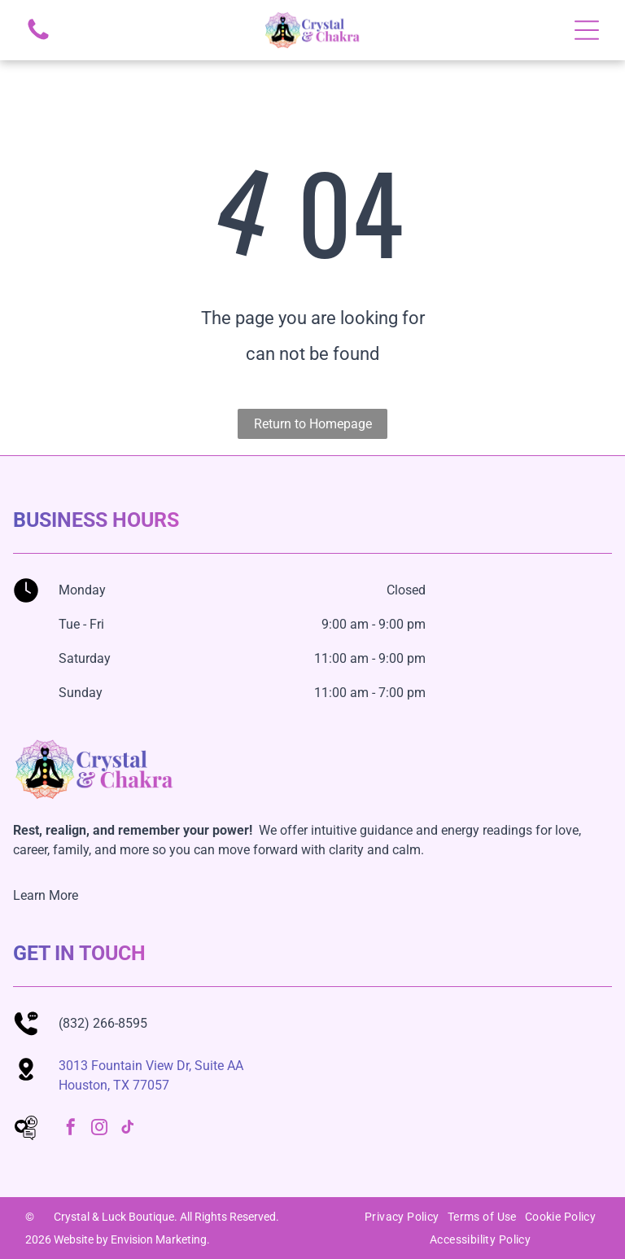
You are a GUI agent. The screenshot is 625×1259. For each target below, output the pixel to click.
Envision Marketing (159, 1239)
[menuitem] (402, 1216)
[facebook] (71, 1129)
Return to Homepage (313, 424)
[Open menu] (587, 30)
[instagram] (99, 1129)
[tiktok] (128, 1129)
